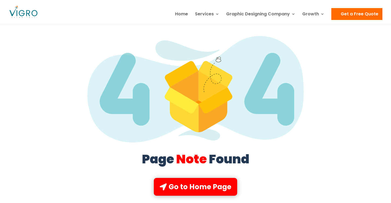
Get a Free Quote (359, 14)
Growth (310, 14)
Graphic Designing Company (258, 14)
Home (181, 14)
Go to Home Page (200, 187)
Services (204, 14)
